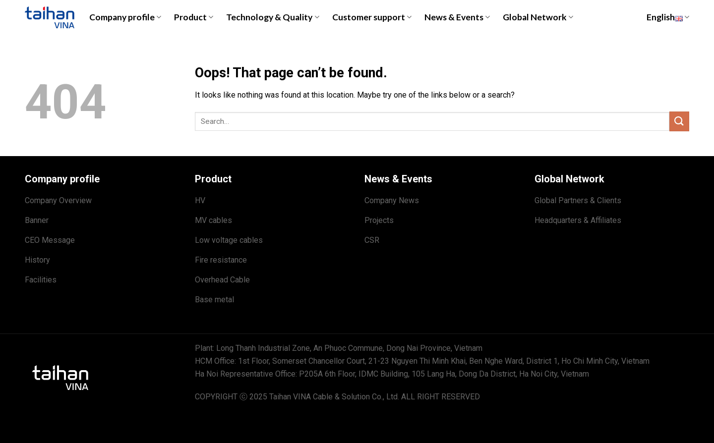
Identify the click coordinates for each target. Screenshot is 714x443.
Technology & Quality (272, 17)
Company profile (125, 17)
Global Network (538, 17)
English (668, 17)
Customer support (372, 17)
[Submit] (679, 121)
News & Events (457, 17)
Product (193, 17)
